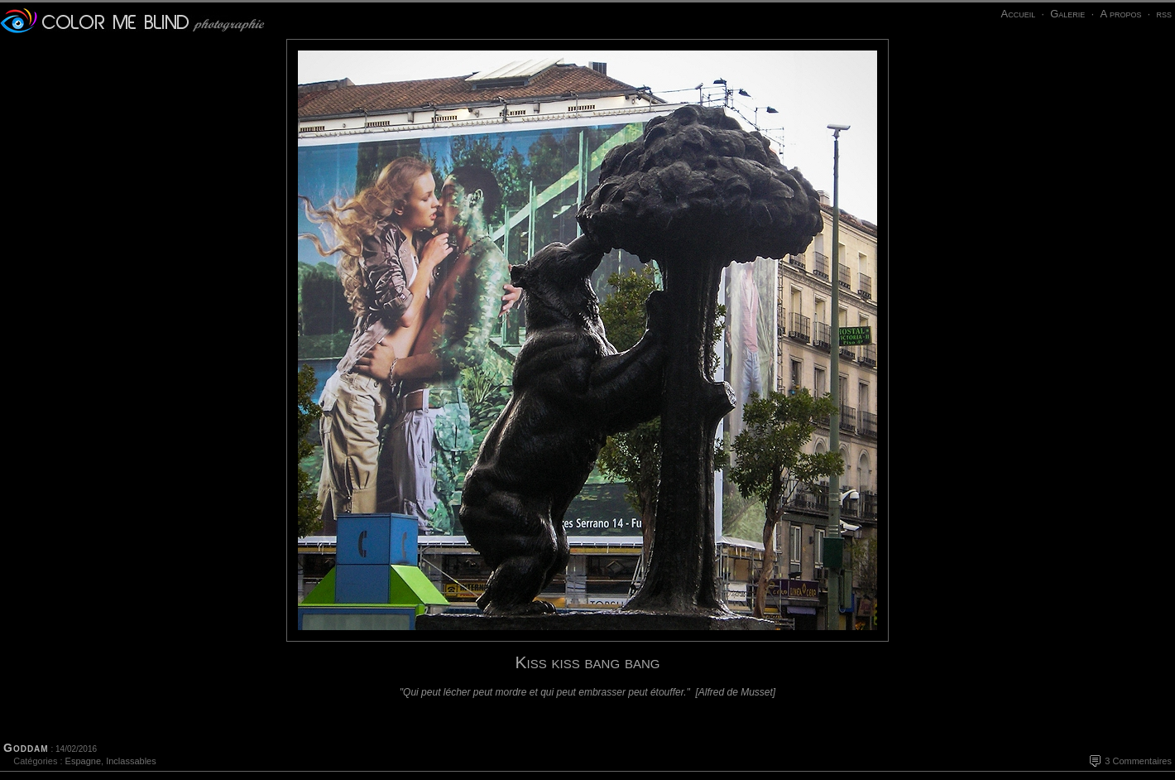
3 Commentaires (1138, 761)
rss (1164, 13)
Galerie (1067, 13)
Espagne (83, 761)
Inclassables (131, 761)
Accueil (1017, 13)
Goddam (26, 747)
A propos (1120, 13)
